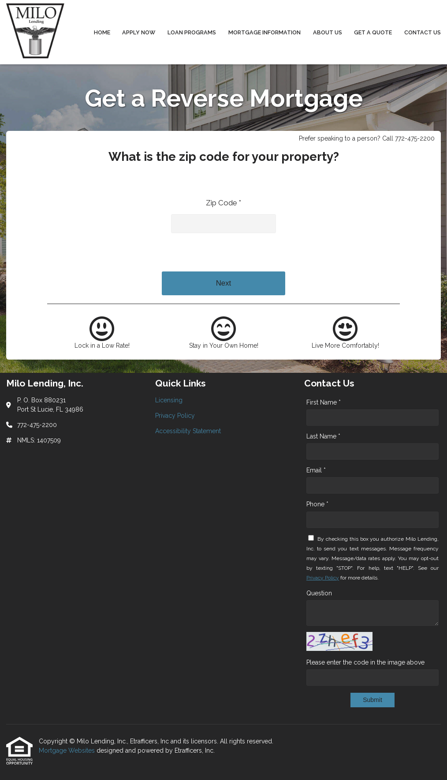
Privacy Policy (322, 578)
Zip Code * (223, 202)
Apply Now (138, 32)
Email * (316, 470)
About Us (327, 32)
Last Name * (323, 436)
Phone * (317, 504)
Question (319, 593)
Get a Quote (373, 32)
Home (102, 32)
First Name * (323, 402)
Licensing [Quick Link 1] (169, 400)
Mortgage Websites (68, 750)
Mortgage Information (264, 32)
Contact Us (422, 32)
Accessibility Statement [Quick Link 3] (188, 431)
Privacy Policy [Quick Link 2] (175, 415)
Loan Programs (192, 32)
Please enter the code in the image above (365, 662)
